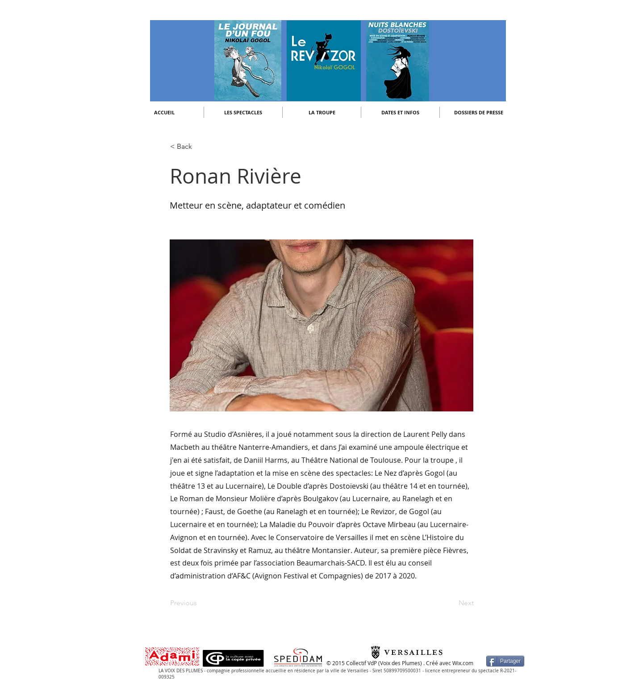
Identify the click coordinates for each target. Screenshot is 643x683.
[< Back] (199, 146)
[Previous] (199, 603)
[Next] (451, 603)
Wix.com (462, 662)
